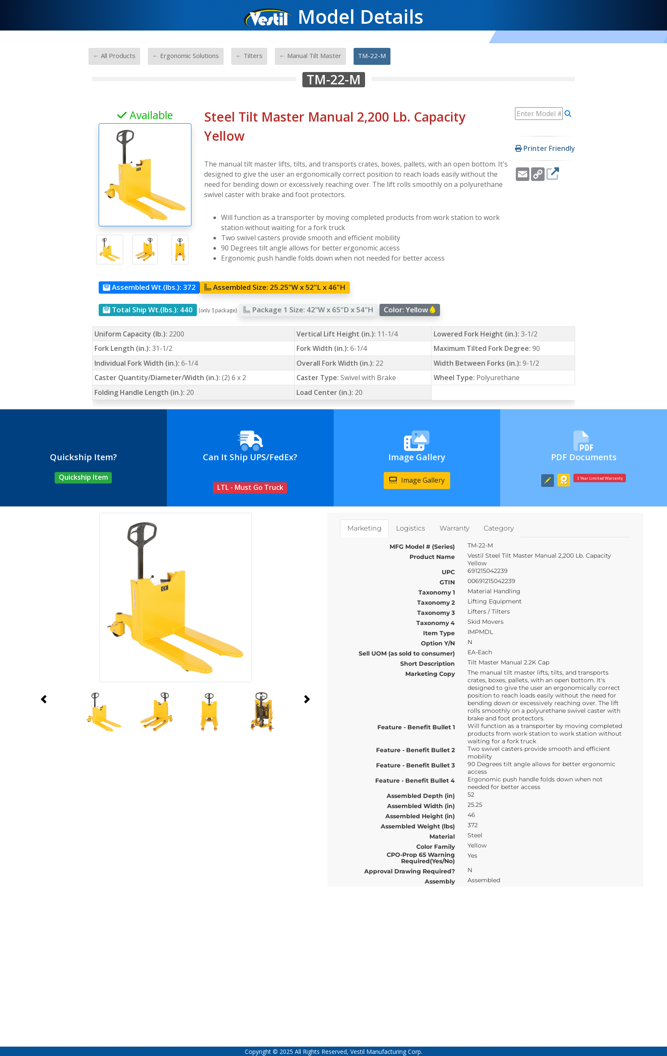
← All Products (114, 55)
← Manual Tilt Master (310, 55)
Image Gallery (417, 480)
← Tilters (249, 55)
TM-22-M (372, 55)
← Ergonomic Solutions (185, 55)
